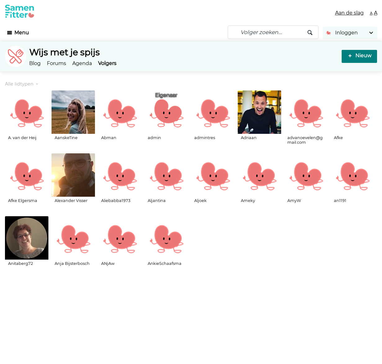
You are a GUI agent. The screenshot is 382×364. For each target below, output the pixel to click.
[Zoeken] (273, 32)
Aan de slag (349, 13)
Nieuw (363, 56)
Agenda (82, 63)
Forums (56, 63)
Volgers (107, 63)
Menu (21, 33)
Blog (35, 63)
